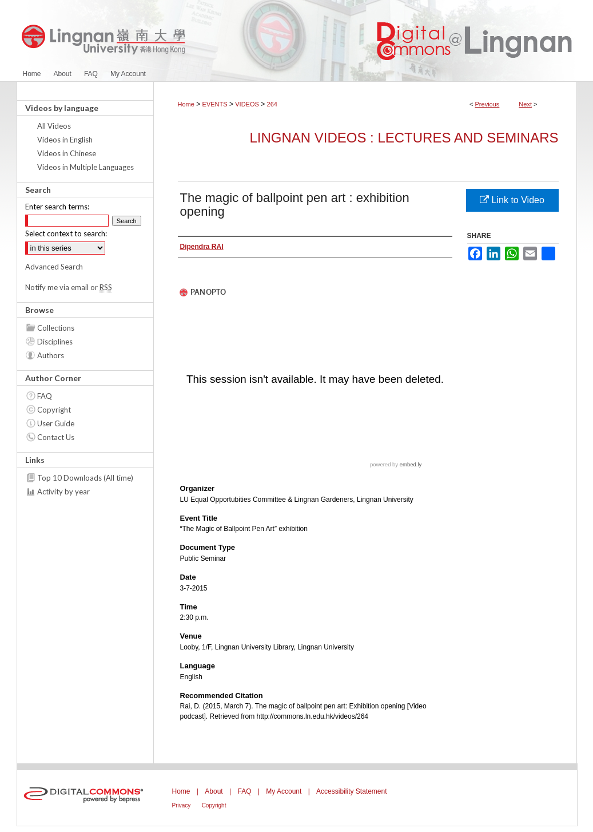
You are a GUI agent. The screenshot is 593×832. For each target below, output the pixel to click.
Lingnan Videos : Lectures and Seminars (403, 137)
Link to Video (512, 200)
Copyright (54, 409)
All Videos (54, 125)
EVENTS (215, 104)
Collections (55, 327)
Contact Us (55, 437)
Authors (50, 355)
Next (525, 104)
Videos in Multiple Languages (85, 167)
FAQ (44, 396)
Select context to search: (66, 233)
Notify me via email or (68, 287)
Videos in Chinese (66, 153)
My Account (283, 791)
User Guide (55, 423)
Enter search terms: (57, 206)
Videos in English (65, 139)
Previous (487, 104)
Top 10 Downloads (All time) (85, 477)
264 (272, 104)
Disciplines (55, 341)
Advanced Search (54, 266)
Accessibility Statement (351, 791)
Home (186, 104)
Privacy (181, 805)
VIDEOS (247, 104)
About (213, 791)
